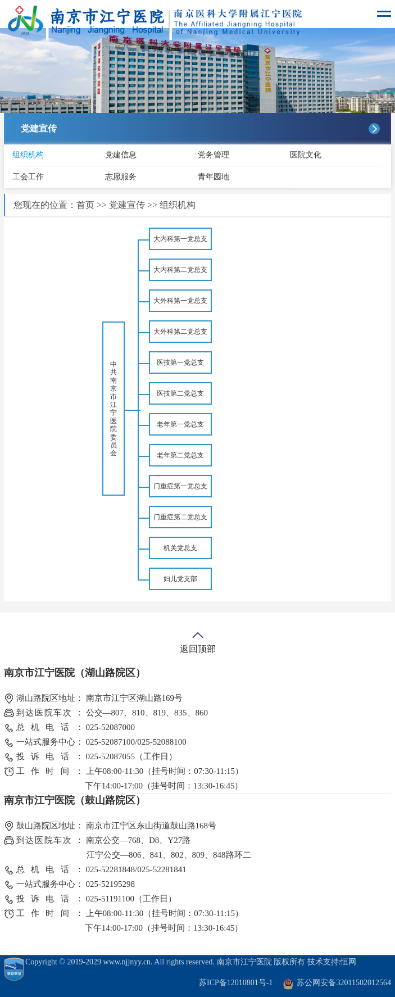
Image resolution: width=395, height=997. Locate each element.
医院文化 (305, 155)
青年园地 (213, 177)
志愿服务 (121, 177)
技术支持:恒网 (332, 962)
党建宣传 (127, 205)
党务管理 (213, 155)
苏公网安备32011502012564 (344, 982)
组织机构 (28, 155)
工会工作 (28, 177)
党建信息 (121, 155)
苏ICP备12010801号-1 (236, 982)
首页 (85, 205)
